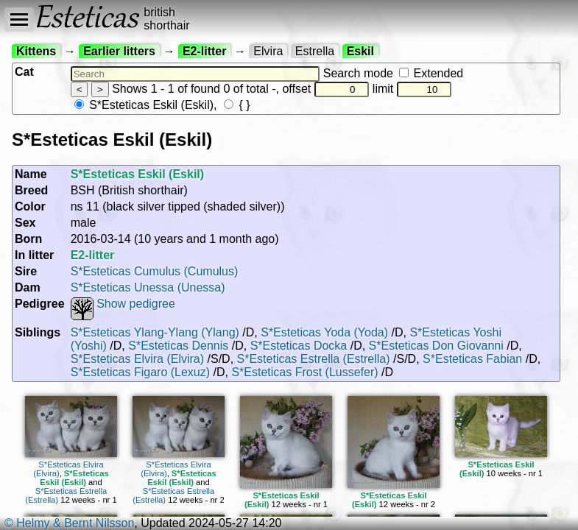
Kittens (36, 51)
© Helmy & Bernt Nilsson (69, 523)
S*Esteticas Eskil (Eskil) (144, 105)
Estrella (314, 51)
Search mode (393, 73)
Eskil (360, 51)
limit (412, 88)
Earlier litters (119, 51)
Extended (431, 73)
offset (325, 88)
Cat (24, 72)
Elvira (268, 51)
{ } (237, 105)
